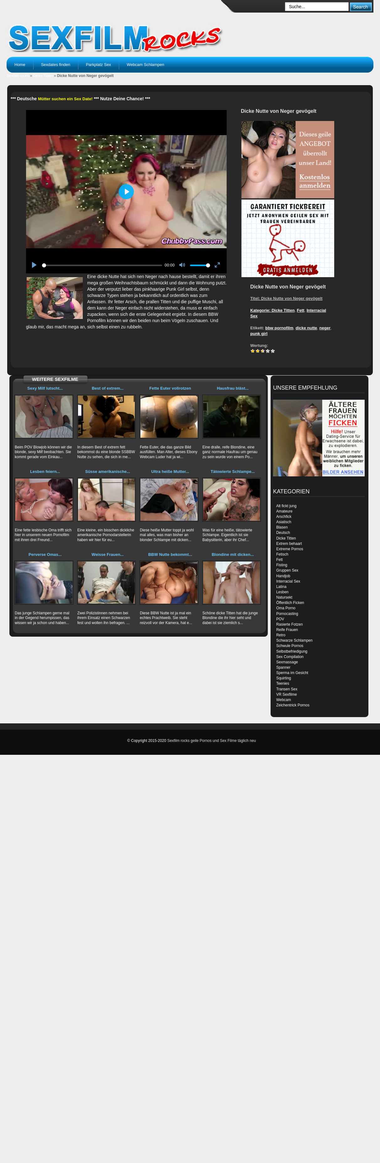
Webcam (283, 700)
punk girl (258, 333)
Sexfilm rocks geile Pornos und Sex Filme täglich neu (211, 740)
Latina (281, 586)
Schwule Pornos (289, 646)
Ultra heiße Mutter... (170, 471)
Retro (280, 635)
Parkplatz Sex (98, 64)
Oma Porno (285, 608)
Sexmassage (287, 662)
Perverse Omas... (45, 554)
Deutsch (283, 532)
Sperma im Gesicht (292, 673)
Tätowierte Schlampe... (233, 471)
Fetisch (282, 554)
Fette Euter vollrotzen (170, 388)
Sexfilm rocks (18, 76)
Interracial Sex (288, 581)
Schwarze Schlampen (294, 640)
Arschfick (284, 516)
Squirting (283, 678)
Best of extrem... (108, 388)
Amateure (284, 511)
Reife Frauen (287, 630)
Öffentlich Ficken (290, 603)
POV (280, 619)
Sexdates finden (55, 64)
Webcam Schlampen (145, 64)
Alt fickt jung (286, 506)
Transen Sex (287, 689)
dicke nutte (306, 328)
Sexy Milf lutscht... (45, 388)
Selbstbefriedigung (291, 651)
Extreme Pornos (289, 549)
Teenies (282, 683)
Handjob (283, 576)
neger (324, 328)
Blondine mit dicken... (233, 554)
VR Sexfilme (286, 694)
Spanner (283, 667)
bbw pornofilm (279, 328)
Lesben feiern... (45, 471)
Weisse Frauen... (108, 554)
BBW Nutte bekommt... (170, 554)
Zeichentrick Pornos (292, 705)
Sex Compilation (289, 657)
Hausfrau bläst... (233, 388)
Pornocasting (287, 614)
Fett (300, 310)
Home (19, 64)
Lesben (282, 592)
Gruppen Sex (287, 570)
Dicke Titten (43, 76)
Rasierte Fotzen (289, 624)
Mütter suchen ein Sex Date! (65, 98)
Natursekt (284, 597)
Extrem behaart (289, 543)
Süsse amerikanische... (107, 471)
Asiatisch (283, 522)
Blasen (282, 527)
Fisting (281, 565)
